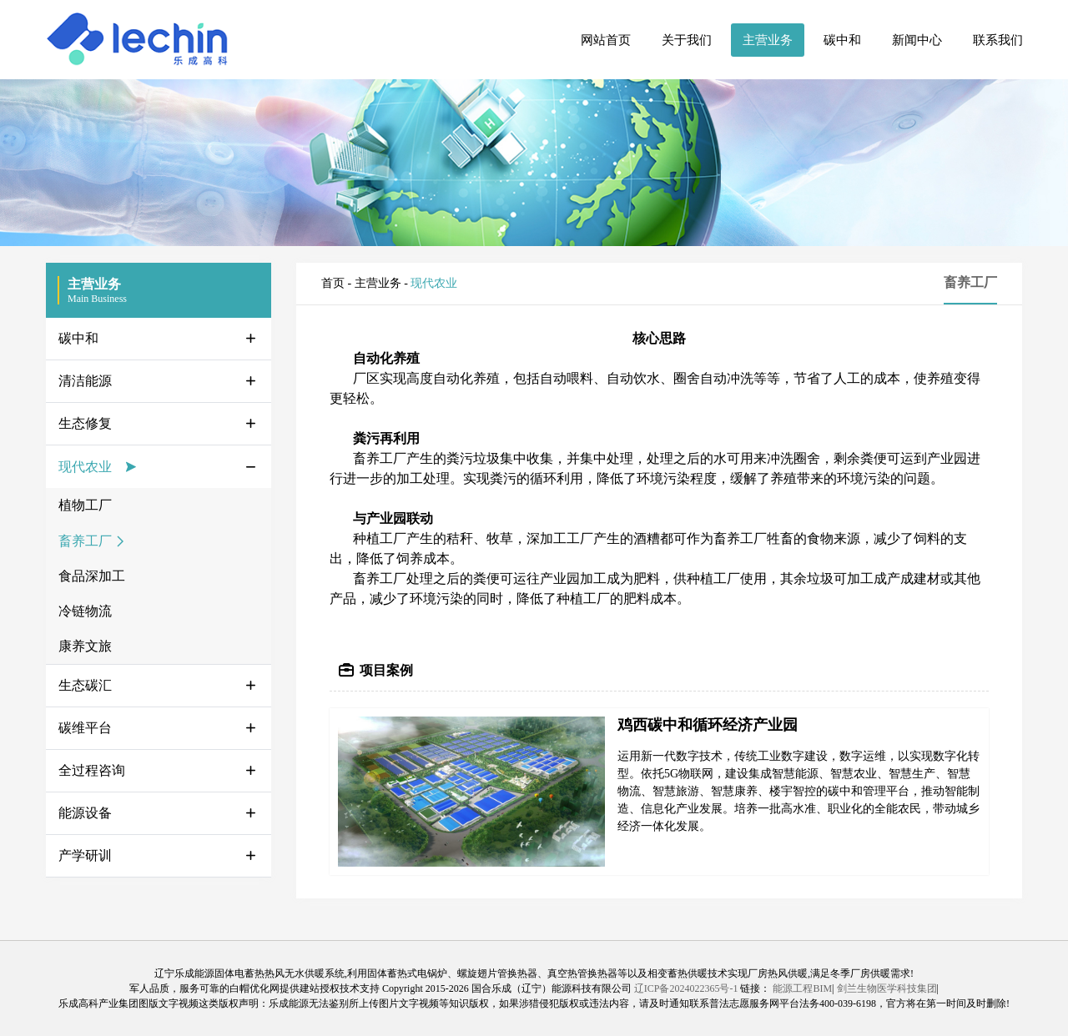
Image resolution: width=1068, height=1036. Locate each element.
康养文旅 (85, 646)
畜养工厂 (85, 541)
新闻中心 (917, 40)
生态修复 (85, 423)
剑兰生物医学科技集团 (887, 988)
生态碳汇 (85, 685)
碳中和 (842, 40)
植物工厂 (85, 505)
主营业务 (768, 40)
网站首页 (606, 40)
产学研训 (85, 855)
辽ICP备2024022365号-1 (686, 988)
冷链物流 (85, 611)
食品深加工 (91, 576)
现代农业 (85, 467)
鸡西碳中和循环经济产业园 (707, 725)
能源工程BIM (802, 988)
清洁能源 (85, 381)
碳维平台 (85, 728)
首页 (333, 283)
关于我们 (687, 40)
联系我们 (998, 40)
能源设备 (85, 813)
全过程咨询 (91, 770)
